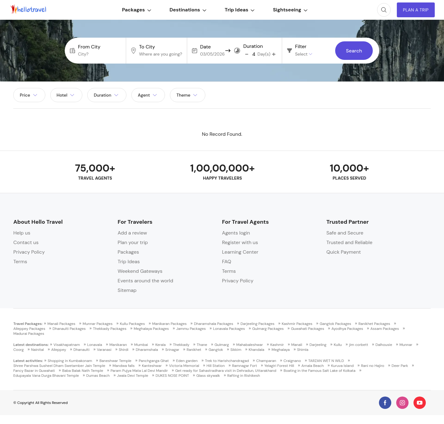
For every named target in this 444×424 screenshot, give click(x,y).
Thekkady (181, 345)
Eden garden (187, 361)
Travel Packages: (28, 324)
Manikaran (118, 345)
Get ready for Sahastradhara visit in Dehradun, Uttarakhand (225, 370)
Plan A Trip (416, 10)
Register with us (240, 242)
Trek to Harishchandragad (227, 361)
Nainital (37, 349)
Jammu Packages (191, 328)
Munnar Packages (98, 324)
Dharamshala (147, 349)
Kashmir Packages (297, 324)
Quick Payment (343, 252)
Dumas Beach (98, 375)
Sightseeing (290, 9)
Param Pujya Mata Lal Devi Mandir (139, 370)
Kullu (338, 345)
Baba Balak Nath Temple (82, 370)
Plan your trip (133, 242)
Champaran (266, 361)
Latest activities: (28, 361)
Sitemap (127, 290)
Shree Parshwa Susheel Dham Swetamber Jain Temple (59, 366)
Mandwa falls (123, 366)
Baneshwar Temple (115, 361)
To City (147, 46)
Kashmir (277, 345)
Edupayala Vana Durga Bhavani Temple (46, 375)
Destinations (188, 9)
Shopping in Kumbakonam (70, 361)
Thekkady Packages (109, 328)
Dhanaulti (81, 349)
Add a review (132, 233)
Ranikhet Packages (374, 324)
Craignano (292, 361)
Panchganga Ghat (154, 361)
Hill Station (216, 366)
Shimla (302, 349)
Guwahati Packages (307, 328)
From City (89, 46)
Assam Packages (384, 328)
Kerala (160, 345)
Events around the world (145, 280)
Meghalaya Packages (151, 328)
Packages (136, 9)
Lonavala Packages (229, 328)
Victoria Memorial (184, 366)
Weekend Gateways (140, 271)
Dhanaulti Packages (68, 328)
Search (354, 51)
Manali (296, 345)
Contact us (26, 242)
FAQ (226, 261)
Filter (300, 46)
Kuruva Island (342, 366)
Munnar (405, 345)
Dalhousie (384, 345)
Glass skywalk (208, 375)
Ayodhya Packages (347, 328)
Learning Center (240, 252)
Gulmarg (222, 345)
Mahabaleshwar (249, 345)
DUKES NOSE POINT (172, 375)
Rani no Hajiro (372, 366)
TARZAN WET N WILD (326, 361)
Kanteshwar (152, 366)
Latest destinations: (31, 345)
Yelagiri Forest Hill (279, 366)
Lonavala (94, 345)
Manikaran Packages (169, 324)
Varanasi (104, 349)
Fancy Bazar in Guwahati (34, 370)
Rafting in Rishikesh (243, 375)
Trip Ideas (239, 9)
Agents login (236, 233)
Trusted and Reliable (349, 242)
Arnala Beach (312, 366)
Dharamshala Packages (213, 324)
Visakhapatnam (66, 345)
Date (205, 46)
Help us (21, 233)
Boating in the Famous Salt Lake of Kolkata (320, 370)
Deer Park (400, 366)
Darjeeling (318, 345)
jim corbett (358, 345)
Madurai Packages (28, 333)
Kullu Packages (132, 324)
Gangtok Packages (335, 324)
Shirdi (123, 349)
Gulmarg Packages (268, 328)
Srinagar (172, 349)
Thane (202, 345)
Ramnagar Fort (244, 366)
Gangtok (215, 349)
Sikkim (235, 349)
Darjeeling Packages (257, 324)
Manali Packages (61, 324)
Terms (20, 261)
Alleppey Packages (29, 328)
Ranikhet (194, 349)
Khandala (256, 349)
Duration (253, 46)
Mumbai (141, 345)
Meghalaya (281, 349)
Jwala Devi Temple (132, 375)
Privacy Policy (29, 252)
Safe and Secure (344, 233)
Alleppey (58, 349)
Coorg (18, 349)
